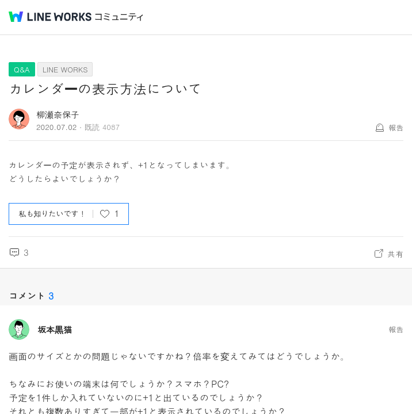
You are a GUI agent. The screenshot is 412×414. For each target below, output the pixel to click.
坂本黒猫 (54, 329)
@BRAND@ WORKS (50, 17)
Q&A (22, 69)
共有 (395, 253)
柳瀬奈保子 (57, 114)
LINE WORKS (65, 69)
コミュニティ (119, 17)
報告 (395, 127)
